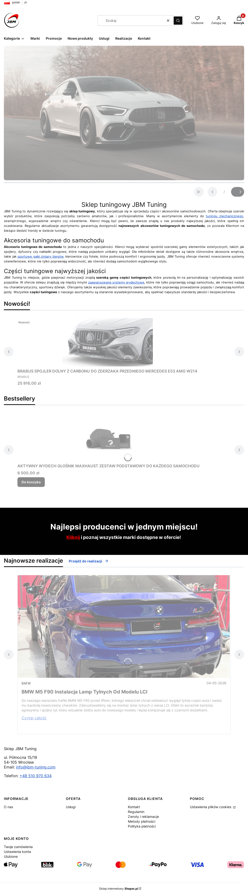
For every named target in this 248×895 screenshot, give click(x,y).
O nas (8, 807)
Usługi (71, 807)
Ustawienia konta (17, 852)
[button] (178, 20)
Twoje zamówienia (18, 847)
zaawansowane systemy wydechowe (116, 282)
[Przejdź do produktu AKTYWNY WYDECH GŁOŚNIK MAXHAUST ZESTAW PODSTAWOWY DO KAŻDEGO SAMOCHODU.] (108, 437)
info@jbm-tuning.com (35, 767)
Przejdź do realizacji (88, 561)
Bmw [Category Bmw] (26, 683)
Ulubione (11, 856)
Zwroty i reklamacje (143, 816)
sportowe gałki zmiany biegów (40, 256)
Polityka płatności (142, 826)
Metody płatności (141, 821)
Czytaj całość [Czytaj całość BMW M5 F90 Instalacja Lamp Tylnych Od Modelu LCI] (34, 718)
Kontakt (134, 807)
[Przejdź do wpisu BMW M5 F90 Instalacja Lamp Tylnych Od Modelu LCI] (124, 626)
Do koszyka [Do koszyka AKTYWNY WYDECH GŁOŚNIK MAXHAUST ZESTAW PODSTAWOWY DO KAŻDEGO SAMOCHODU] (31, 482)
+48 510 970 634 (36, 775)
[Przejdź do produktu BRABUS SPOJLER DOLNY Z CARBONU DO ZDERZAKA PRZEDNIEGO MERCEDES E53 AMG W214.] (107, 342)
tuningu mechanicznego (224, 216)
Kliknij (73, 537)
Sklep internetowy (118, 888)
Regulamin (136, 812)
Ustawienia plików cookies (211, 807)
